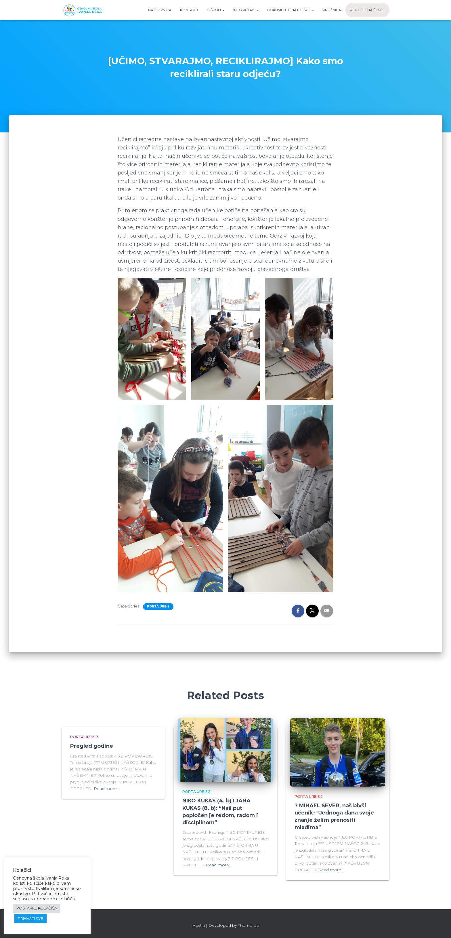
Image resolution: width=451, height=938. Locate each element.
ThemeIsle (248, 925)
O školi (216, 10)
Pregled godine (91, 746)
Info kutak (245, 10)
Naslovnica (159, 10)
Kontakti (189, 10)
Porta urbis (158, 606)
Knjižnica (332, 10)
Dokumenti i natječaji (290, 10)
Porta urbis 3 (84, 737)
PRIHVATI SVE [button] (30, 918)
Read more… (106, 788)
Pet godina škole (367, 10)
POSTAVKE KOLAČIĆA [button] (36, 908)
